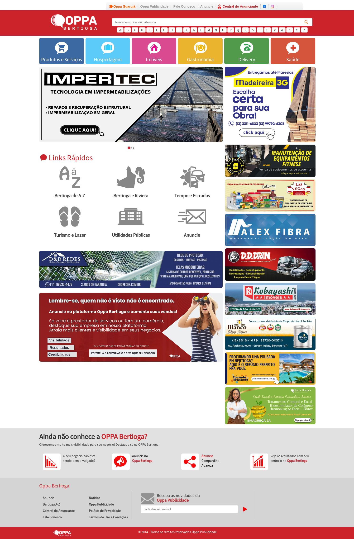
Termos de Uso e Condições (108, 517)
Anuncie (206, 6)
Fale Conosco (184, 6)
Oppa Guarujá (124, 6)
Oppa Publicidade (154, 6)
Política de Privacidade (105, 511)
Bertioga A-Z (51, 504)
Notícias (94, 498)
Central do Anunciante (240, 6)
